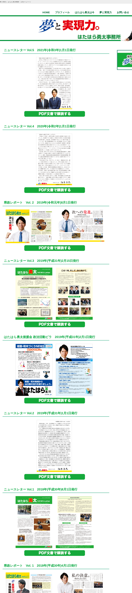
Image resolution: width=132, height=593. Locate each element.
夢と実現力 (105, 12)
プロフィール (62, 12)
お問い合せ (123, 12)
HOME (46, 12)
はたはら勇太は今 (84, 12)
